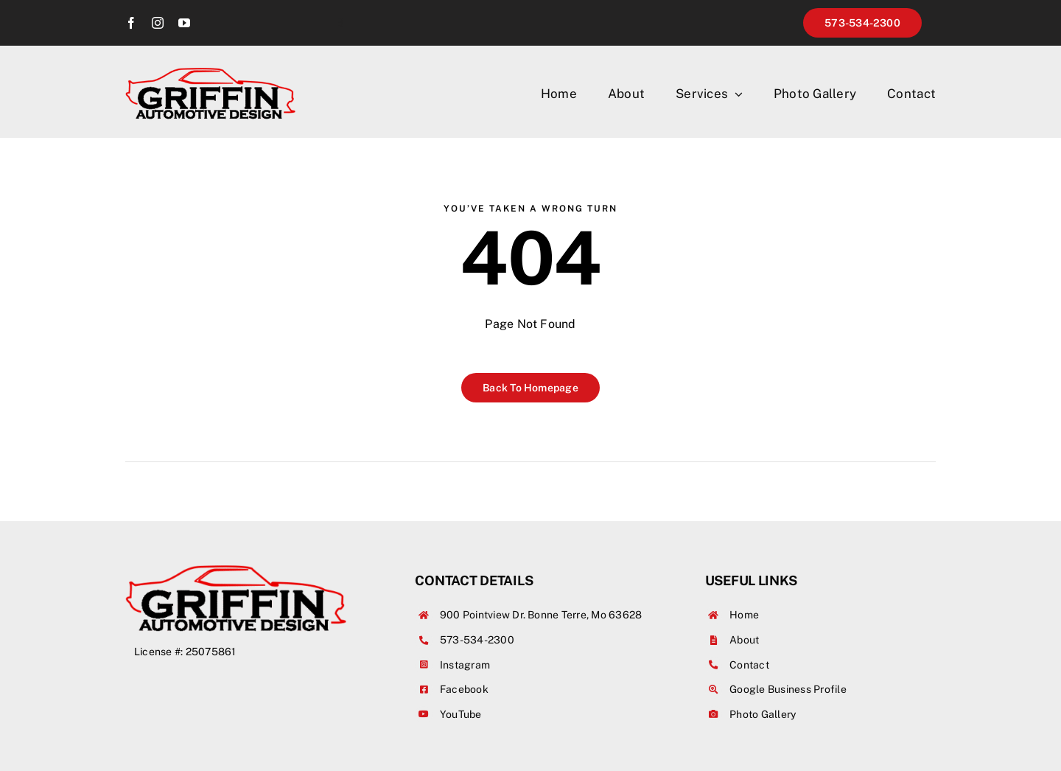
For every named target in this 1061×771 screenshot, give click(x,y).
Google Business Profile (788, 689)
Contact (749, 665)
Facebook (464, 689)
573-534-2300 (477, 640)
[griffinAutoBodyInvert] (210, 73)
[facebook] (131, 23)
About (744, 640)
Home (744, 615)
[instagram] (158, 23)
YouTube (461, 714)
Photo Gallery (762, 714)
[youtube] (184, 23)
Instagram (465, 665)
